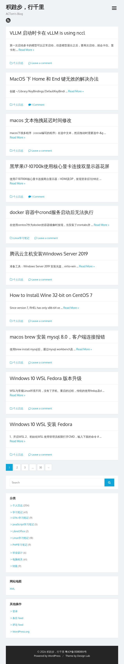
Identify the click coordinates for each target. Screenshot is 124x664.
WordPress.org (20, 631)
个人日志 (18, 63)
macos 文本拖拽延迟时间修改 (40, 120)
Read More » (26, 49)
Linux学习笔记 (21, 238)
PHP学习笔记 (19, 544)
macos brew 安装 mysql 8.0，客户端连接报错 (57, 337)
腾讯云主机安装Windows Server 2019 (49, 254)
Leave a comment (40, 63)
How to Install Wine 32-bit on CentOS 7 (51, 295)
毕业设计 (17, 552)
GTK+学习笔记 (20, 517)
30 (40, 467)
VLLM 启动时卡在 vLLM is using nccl (47, 33)
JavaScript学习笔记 (23, 524)
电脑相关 (17, 559)
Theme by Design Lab (77, 655)
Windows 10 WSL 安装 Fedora (41, 424)
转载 (15, 566)
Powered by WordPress (47, 655)
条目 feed (17, 618)
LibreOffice (18, 531)
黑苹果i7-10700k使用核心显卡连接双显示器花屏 (59, 166)
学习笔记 (17, 512)
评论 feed (17, 624)
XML (12, 588)
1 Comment (36, 104)
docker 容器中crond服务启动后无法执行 (52, 212)
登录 (15, 611)
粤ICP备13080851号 (76, 651)
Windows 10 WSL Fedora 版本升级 (46, 378)
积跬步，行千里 (25, 7)
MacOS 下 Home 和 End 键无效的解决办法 (54, 79)
